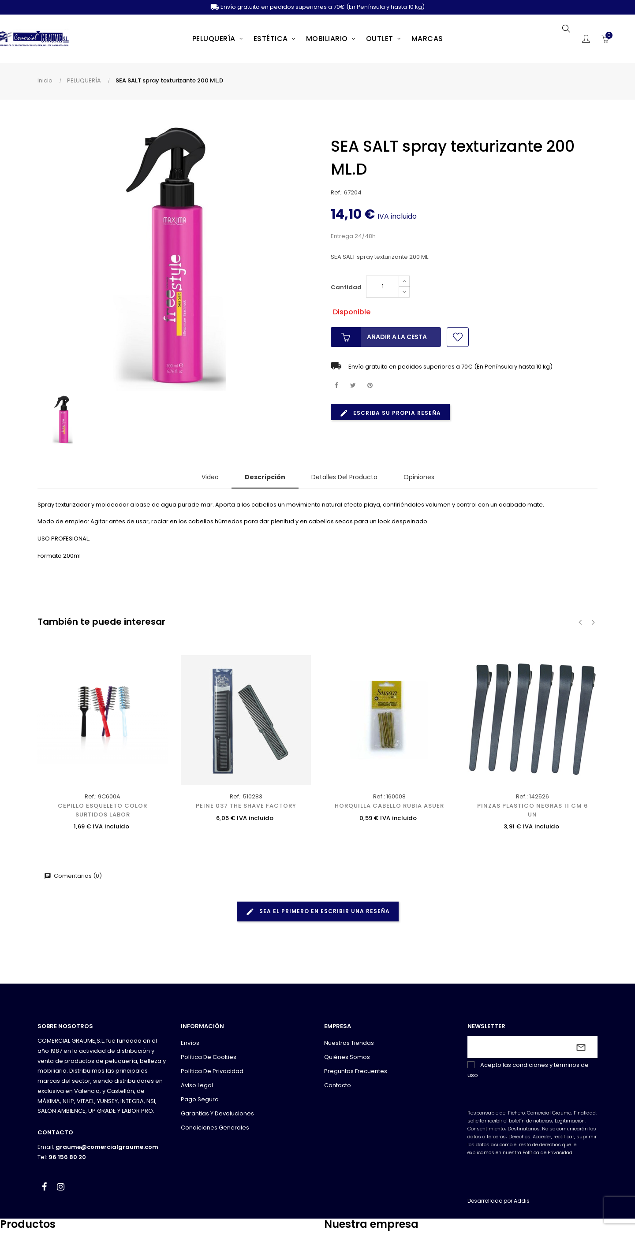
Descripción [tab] (265, 477)
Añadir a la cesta (379, 337)
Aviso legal (197, 1085)
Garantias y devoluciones (217, 1113)
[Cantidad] (382, 287)
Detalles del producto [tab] (344, 477)
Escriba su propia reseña (390, 413)
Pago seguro (200, 1099)
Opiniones (418, 477)
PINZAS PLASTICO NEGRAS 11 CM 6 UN (532, 810)
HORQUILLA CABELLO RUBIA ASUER (389, 806)
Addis (522, 1200)
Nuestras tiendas (349, 1043)
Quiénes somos (347, 1057)
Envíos (190, 1043)
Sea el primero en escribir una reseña (318, 911)
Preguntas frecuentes (355, 1071)
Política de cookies (208, 1057)
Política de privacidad (212, 1071)
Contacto (337, 1085)
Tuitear (353, 385)
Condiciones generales (215, 1127)
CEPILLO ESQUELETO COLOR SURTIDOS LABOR (102, 810)
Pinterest (369, 385)
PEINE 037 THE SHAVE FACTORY (246, 806)
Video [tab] (210, 477)
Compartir (336, 385)
